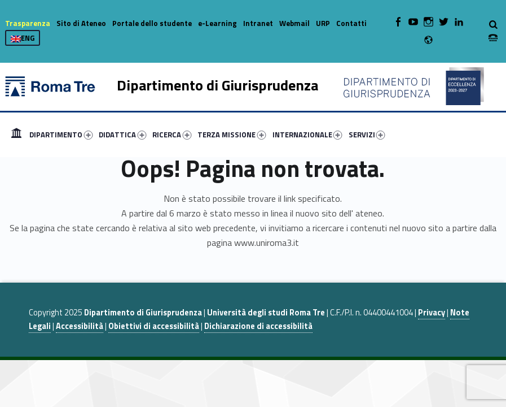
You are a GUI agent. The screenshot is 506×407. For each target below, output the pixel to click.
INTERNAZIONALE (307, 134)
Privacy (431, 312)
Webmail (294, 23)
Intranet (258, 23)
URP (323, 23)
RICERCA (171, 134)
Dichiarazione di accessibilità (258, 326)
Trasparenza (27, 23)
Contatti (351, 23)
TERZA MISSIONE (231, 134)
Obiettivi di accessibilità (153, 326)
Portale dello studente (152, 23)
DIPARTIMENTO (61, 134)
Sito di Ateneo (81, 23)
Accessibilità (79, 326)
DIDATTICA (122, 134)
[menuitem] (16, 134)
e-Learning (217, 23)
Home (16, 134)
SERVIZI (367, 134)
